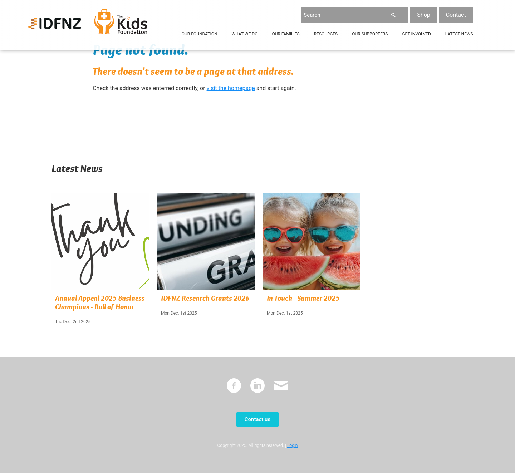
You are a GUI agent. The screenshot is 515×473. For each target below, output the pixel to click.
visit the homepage (231, 88)
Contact (456, 14)
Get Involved (416, 34)
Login (292, 445)
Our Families (285, 34)
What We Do (245, 34)
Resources (326, 34)
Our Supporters (370, 34)
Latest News (459, 34)
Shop (423, 14)
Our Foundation (199, 34)
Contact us (257, 419)
